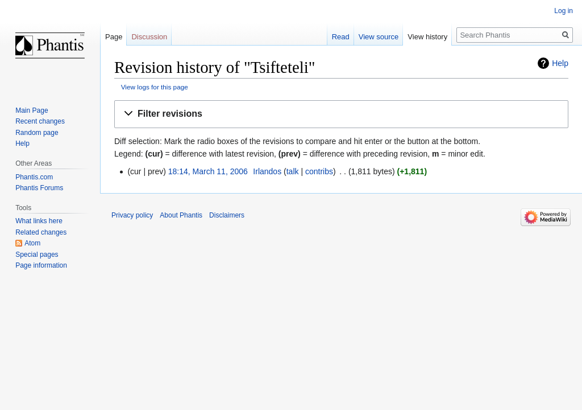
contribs (319, 171)
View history (427, 36)
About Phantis (181, 215)
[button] (341, 114)
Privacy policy (132, 215)
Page (113, 36)
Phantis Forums (39, 188)
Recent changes (40, 121)
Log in (563, 11)
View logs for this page (154, 87)
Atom (32, 243)
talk (292, 171)
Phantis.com (34, 177)
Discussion (149, 36)
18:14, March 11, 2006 (208, 171)
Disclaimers (226, 215)
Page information (41, 265)
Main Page (31, 110)
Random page (36, 133)
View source (379, 36)
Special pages (36, 255)
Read (341, 36)
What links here (39, 221)
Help (560, 63)
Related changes (40, 232)
